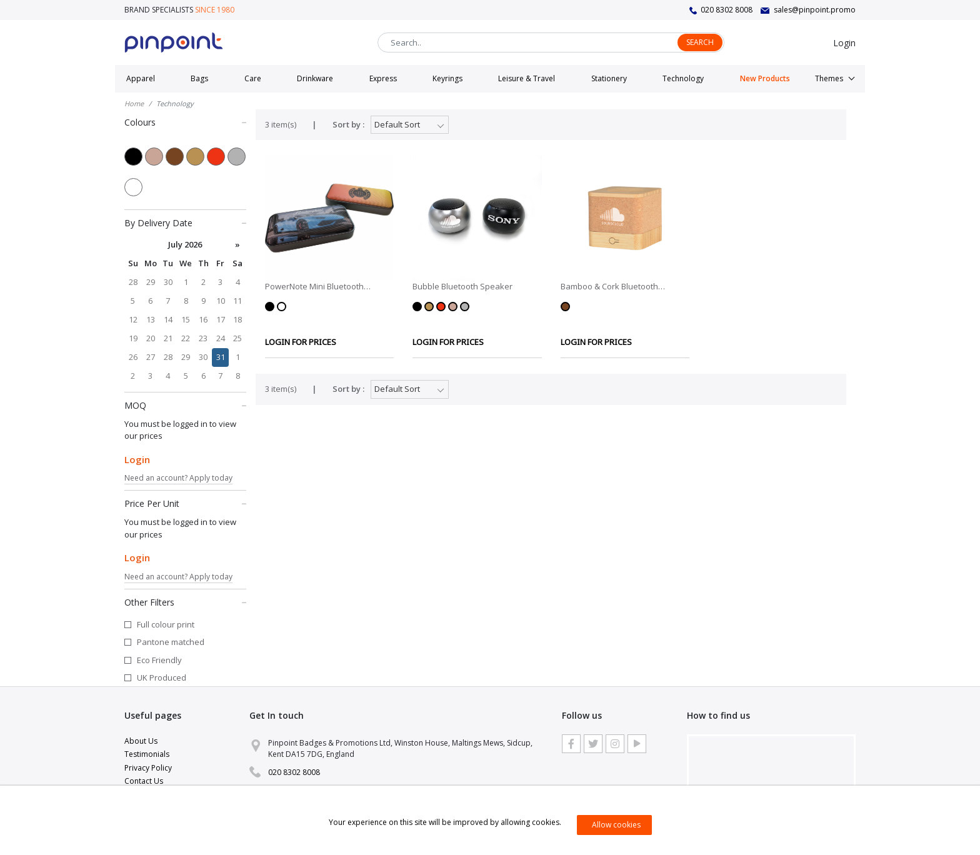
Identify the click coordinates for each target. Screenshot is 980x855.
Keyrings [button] (447, 78)
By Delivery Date (185, 222)
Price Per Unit (185, 503)
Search (700, 42)
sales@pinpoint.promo (815, 9)
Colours (185, 122)
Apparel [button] (140, 78)
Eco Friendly (159, 660)
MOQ (185, 405)
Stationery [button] (609, 78)
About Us (141, 741)
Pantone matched (170, 642)
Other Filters (185, 602)
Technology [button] (683, 78)
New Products (765, 78)
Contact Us (143, 781)
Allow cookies (616, 824)
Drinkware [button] (315, 78)
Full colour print (165, 624)
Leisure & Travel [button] (526, 78)
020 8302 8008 (726, 9)
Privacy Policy (148, 767)
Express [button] (383, 78)
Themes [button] (829, 78)
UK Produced (161, 677)
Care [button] (252, 78)
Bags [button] (199, 78)
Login (844, 43)
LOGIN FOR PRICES (300, 342)
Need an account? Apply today (178, 477)
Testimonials (146, 754)
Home (134, 103)
